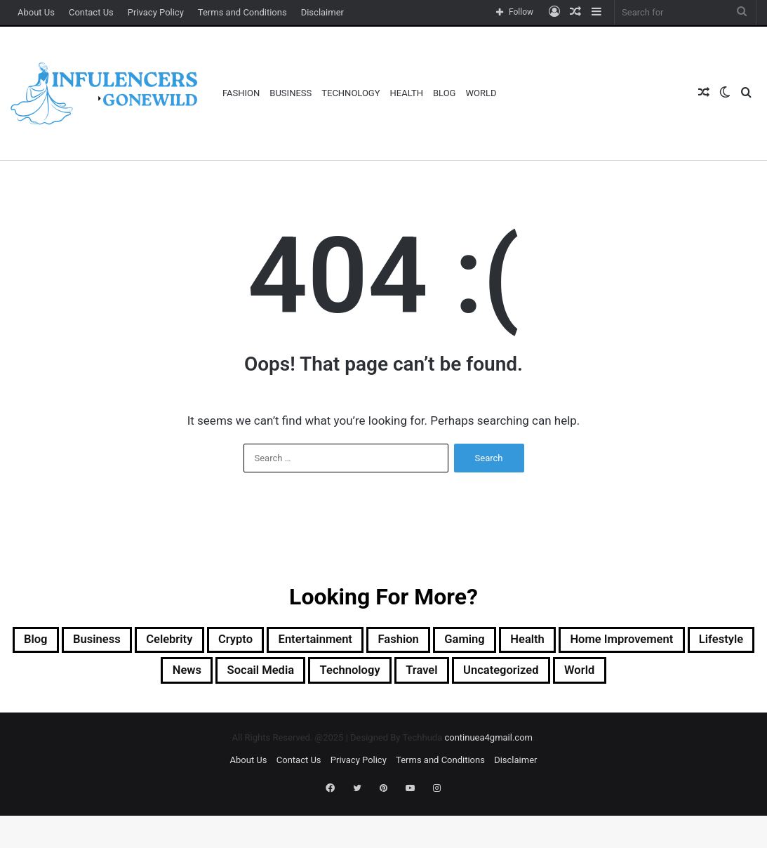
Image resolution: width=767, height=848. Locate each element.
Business (290, 93)
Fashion (241, 93)
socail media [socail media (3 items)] (388, 675)
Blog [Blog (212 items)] (93, 641)
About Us (36, 12)
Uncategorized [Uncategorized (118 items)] (670, 675)
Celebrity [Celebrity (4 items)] (249, 641)
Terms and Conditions (242, 12)
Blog (444, 93)
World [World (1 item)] (383, 709)
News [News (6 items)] (302, 675)
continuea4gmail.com (488, 777)
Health (406, 93)
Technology (350, 93)
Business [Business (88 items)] (164, 641)
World (480, 93)
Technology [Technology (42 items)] (494, 675)
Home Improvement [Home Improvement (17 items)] (113, 675)
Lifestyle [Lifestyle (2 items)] (231, 675)
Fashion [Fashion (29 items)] (517, 641)
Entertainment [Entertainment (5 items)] (419, 641)
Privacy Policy (156, 12)
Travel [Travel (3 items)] (578, 675)
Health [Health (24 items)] (667, 641)
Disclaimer (322, 12)
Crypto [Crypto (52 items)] (326, 641)
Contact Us (91, 12)
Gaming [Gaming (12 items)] (594, 641)
